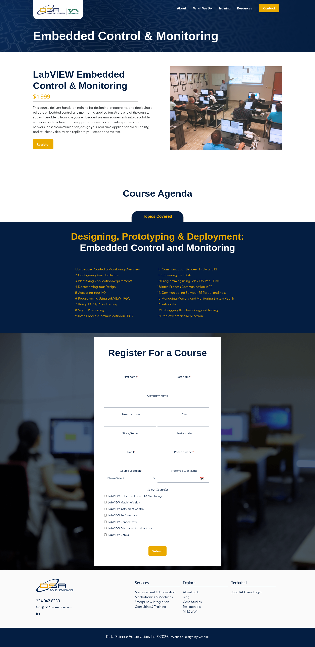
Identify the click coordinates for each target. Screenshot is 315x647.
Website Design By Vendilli (190, 637)
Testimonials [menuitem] (192, 606)
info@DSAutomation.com (54, 607)
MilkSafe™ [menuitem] (190, 611)
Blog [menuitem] (186, 597)
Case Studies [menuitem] (192, 601)
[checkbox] (156, 515)
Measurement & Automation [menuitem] (155, 592)
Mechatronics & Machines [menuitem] (154, 597)
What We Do (202, 8)
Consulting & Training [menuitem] (150, 606)
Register (43, 144)
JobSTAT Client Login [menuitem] (246, 592)
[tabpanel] (157, 277)
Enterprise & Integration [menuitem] (152, 601)
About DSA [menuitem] (191, 592)
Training (225, 8)
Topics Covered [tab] (157, 216)
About (181, 8)
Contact (269, 8)
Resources (244, 8)
